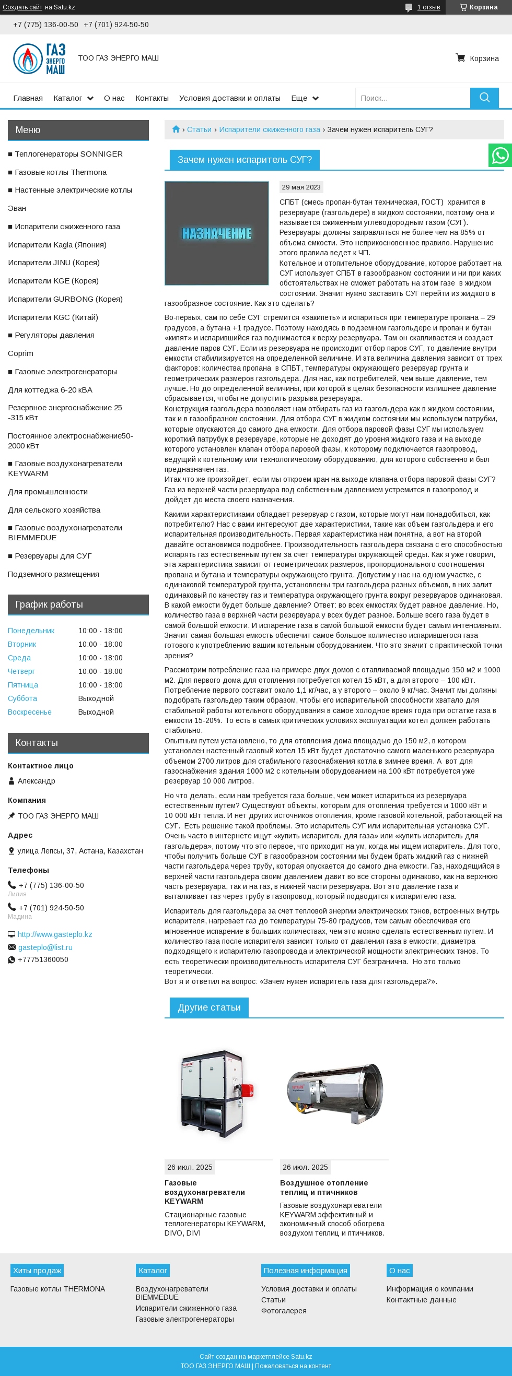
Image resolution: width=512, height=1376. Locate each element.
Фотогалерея (284, 1311)
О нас (114, 97)
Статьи (199, 129)
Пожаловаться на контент (293, 1366)
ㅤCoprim (20, 353)
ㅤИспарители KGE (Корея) (53, 280)
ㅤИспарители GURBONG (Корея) (65, 298)
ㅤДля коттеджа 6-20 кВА (50, 389)
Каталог (67, 97)
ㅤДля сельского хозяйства (54, 509)
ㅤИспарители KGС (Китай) (53, 317)
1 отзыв (428, 7)
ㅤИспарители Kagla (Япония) (57, 244)
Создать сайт (22, 7)
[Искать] (484, 98)
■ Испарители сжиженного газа (64, 226)
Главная (28, 97)
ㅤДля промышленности (48, 491)
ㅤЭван (17, 208)
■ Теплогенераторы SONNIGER (65, 153)
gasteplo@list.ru (45, 947)
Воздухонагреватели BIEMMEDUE (172, 1293)
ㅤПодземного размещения (53, 574)
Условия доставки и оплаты (230, 97)
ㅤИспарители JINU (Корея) (54, 262)
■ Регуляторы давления (51, 334)
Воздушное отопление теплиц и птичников (324, 1187)
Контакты (152, 97)
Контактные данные (422, 1300)
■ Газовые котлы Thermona (57, 172)
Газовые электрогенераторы (185, 1319)
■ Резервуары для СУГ (50, 555)
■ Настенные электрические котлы (70, 189)
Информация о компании (430, 1289)
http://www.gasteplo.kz (55, 934)
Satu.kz (301, 1356)
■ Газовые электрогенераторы (62, 371)
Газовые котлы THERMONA (57, 1289)
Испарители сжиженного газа (269, 129)
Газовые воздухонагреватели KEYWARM (205, 1192)
